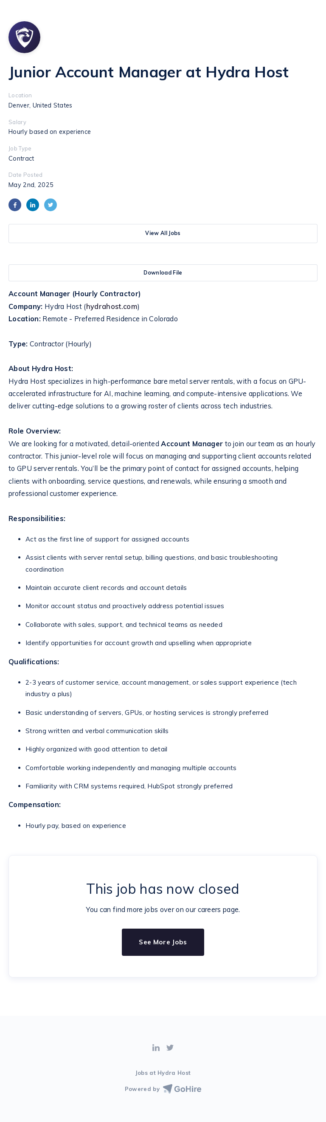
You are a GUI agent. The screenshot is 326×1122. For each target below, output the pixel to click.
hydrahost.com (112, 306)
